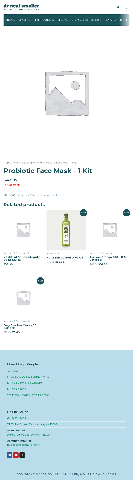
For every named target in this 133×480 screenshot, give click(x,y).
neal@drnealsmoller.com (23, 444)
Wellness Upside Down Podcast (28, 394)
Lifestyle (62, 20)
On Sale (10, 20)
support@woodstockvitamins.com (30, 434)
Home (7, 162)
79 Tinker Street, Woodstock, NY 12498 (32, 424)
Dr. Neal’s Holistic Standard (24, 382)
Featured (111, 20)
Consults (12, 370)
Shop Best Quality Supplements (28, 376)
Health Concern (44, 20)
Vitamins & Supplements (86, 20)
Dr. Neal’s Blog (16, 388)
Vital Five (24, 20)
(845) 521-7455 (16, 418)
